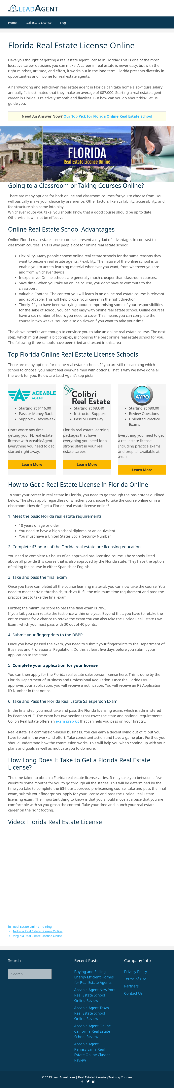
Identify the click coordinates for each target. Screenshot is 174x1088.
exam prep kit (67, 721)
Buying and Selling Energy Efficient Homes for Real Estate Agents (94, 977)
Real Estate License (38, 22)
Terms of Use (135, 978)
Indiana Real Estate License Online (37, 931)
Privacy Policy (135, 971)
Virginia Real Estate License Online (37, 936)
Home (12, 22)
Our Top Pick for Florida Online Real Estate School (108, 116)
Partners (131, 986)
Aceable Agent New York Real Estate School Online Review (95, 995)
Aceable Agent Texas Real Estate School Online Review (91, 1013)
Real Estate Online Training (32, 926)
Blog (63, 22)
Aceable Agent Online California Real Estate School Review (92, 1031)
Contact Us (133, 993)
